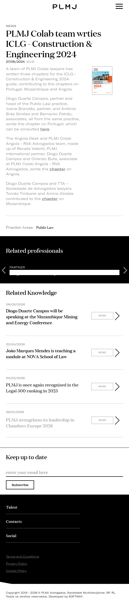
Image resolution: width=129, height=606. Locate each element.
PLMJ (64, 3)
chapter (57, 169)
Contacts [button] (14, 521)
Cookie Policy (16, 571)
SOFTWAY (76, 596)
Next (125, 270)
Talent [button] (11, 507)
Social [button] (11, 535)
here (44, 129)
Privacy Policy (16, 563)
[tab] (43, 507)
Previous (3, 270)
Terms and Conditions (22, 556)
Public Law (45, 227)
